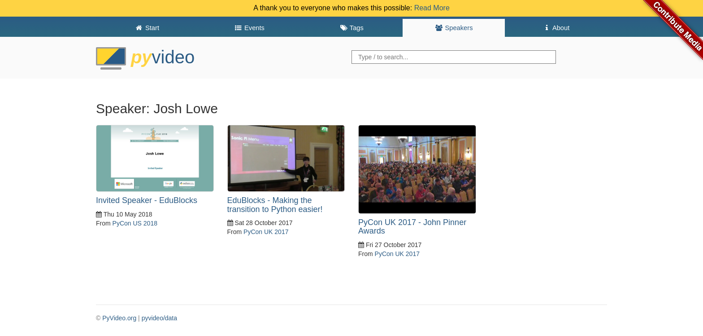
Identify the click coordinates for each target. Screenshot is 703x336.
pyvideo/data (159, 318)
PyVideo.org (119, 318)
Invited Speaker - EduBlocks (146, 200)
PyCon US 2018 (135, 223)
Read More (432, 8)
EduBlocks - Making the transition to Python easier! (275, 205)
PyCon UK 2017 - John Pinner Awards (412, 227)
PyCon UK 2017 (265, 231)
